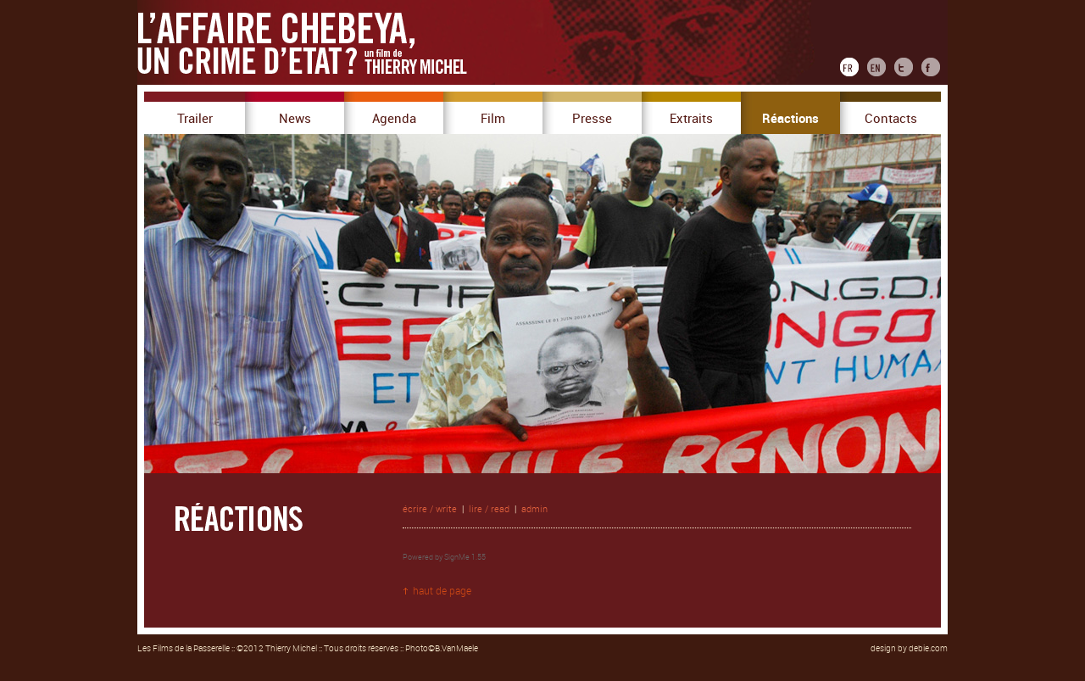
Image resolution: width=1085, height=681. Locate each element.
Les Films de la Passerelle (183, 649)
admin (534, 509)
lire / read (489, 509)
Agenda (394, 118)
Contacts (891, 118)
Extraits (691, 118)
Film (493, 118)
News (295, 118)
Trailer (195, 118)
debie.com (928, 649)
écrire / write (430, 509)
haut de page (442, 591)
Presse (592, 118)
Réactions (790, 118)
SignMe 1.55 (465, 557)
